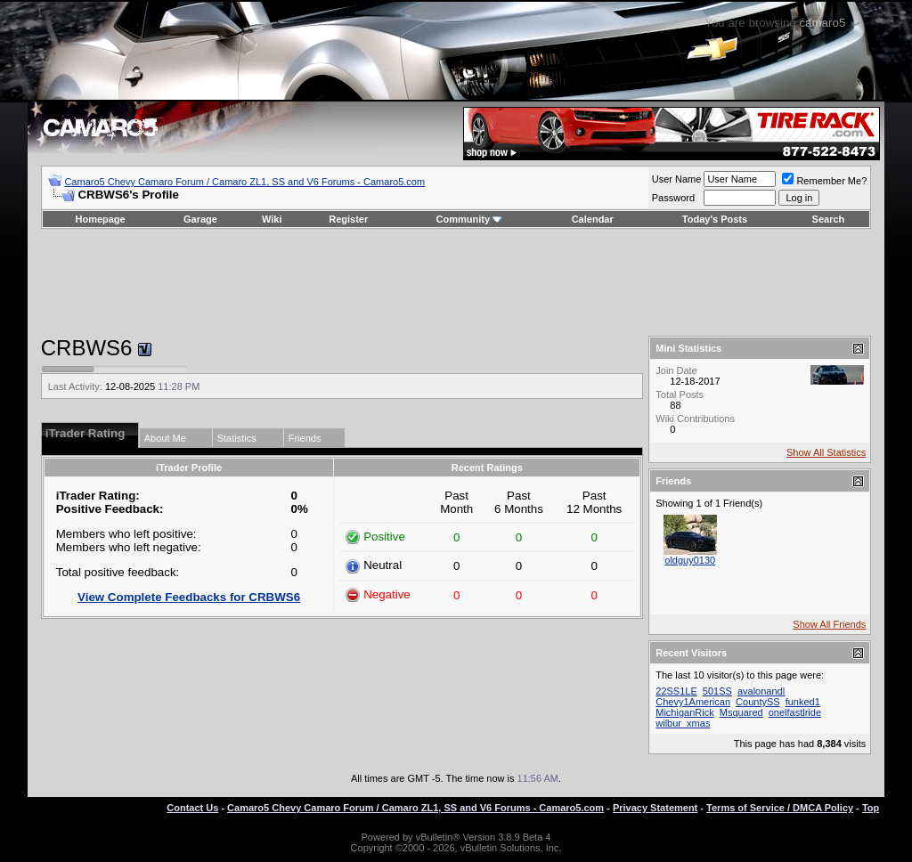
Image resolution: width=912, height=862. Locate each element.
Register (348, 219)
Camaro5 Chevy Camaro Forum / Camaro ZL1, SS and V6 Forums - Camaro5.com (244, 181)
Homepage (100, 219)
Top (870, 807)
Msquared (741, 712)
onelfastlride (795, 712)
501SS (717, 691)
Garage (200, 219)
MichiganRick (684, 712)
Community (469, 219)
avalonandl (761, 691)
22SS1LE (676, 691)
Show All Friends (829, 624)
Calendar (593, 219)
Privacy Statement (655, 807)
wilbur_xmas (683, 723)
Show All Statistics (826, 452)
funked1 (803, 701)
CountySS (758, 701)
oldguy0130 (689, 560)
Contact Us (192, 807)
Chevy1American (693, 701)
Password (673, 197)
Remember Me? (824, 180)
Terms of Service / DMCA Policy (779, 807)
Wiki (272, 219)
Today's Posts (714, 219)
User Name (677, 179)
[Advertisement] (456, 282)
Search (828, 219)
